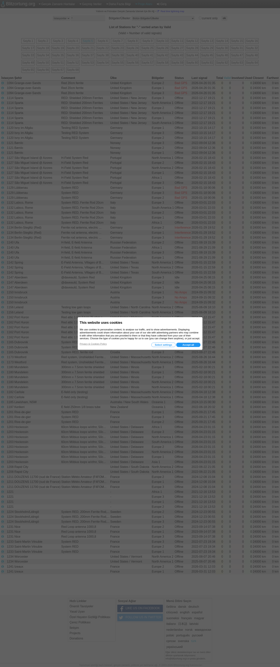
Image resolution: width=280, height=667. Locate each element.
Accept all (188, 344)
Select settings (163, 344)
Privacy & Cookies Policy (93, 343)
